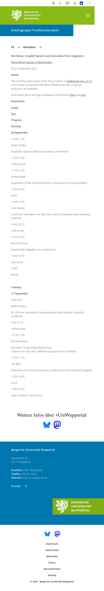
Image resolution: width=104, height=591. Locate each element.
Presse (52, 562)
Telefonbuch (61, 3)
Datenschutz (52, 550)
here (72, 95)
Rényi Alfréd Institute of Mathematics (31, 62)
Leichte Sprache (82, 3)
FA (13, 47)
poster (14, 107)
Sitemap (52, 575)
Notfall (75, 3)
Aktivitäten (29, 47)
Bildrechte (52, 556)
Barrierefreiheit (52, 568)
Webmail (68, 3)
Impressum (52, 543)
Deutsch (89, 3)
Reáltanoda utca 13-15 (79, 81)
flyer (13, 113)
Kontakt (16, 486)
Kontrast (54, 3)
